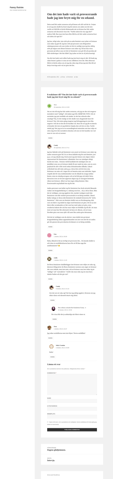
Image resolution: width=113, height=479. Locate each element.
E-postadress (52, 406)
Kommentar (51, 373)
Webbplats (51, 414)
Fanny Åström (17, 7)
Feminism (70, 77)
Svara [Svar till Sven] (50, 338)
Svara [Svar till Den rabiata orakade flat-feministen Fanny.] (55, 319)
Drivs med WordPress (53, 475)
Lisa (55, 234)
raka (76, 77)
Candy (56, 145)
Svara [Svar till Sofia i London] (52, 357)
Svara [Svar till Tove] (50, 138)
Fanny (63, 77)
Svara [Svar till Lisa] (50, 250)
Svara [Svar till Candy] (50, 226)
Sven (55, 326)
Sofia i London (60, 345)
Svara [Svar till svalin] (50, 279)
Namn (49, 398)
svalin (55, 258)
